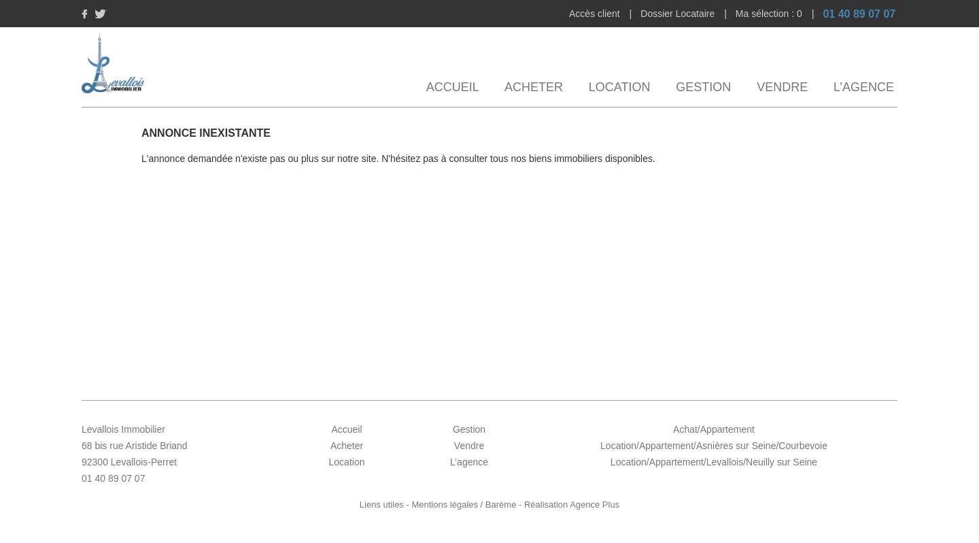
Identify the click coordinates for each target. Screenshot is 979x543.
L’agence (864, 87)
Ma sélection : (770, 13)
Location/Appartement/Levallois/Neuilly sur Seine (714, 462)
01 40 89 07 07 (859, 14)
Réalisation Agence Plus (571, 504)
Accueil (452, 87)
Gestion (703, 87)
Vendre (782, 87)
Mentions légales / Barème (463, 504)
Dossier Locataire (678, 13)
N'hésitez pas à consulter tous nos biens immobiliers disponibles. (518, 158)
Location (620, 87)
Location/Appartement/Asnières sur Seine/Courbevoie (713, 445)
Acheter (533, 87)
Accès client (596, 13)
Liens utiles (382, 504)
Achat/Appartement (714, 429)
